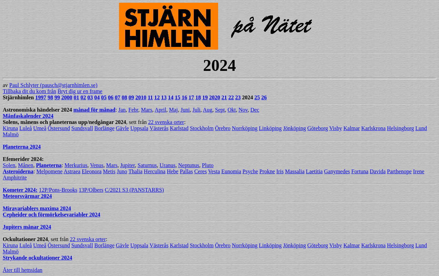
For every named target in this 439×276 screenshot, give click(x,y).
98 (50, 97)
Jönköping (294, 128)
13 (164, 97)
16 (184, 97)
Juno (122, 171)
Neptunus (188, 165)
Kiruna (10, 128)
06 (111, 97)
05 (104, 97)
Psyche (250, 171)
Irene (418, 171)
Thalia (135, 171)
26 (264, 97)
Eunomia (231, 171)
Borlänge (104, 128)
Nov (243, 110)
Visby (335, 128)
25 (257, 97)
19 (205, 97)
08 (124, 97)
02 (83, 97)
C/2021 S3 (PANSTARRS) (134, 190)
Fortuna (359, 171)
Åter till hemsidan (23, 270)
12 (157, 97)
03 (90, 97)
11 (150, 97)
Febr (133, 110)
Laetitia (314, 171)
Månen (25, 165)
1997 (40, 97)
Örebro (222, 128)
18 (198, 97)
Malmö (11, 134)
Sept (220, 110)
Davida (377, 171)
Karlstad (179, 128)
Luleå (25, 128)
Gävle (122, 128)
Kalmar (351, 128)
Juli (196, 110)
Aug (207, 110)
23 (238, 97)
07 (117, 97)
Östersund (59, 128)
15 (177, 97)
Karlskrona (373, 128)
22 (231, 97)
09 (131, 97)
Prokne (267, 171)
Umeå (39, 128)
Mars (146, 110)
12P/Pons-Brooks (58, 190)
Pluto (208, 165)
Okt (231, 110)
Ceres (200, 171)
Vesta (214, 171)
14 (171, 97)
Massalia (295, 171)
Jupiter (127, 165)
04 (97, 97)
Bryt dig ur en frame (80, 91)
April (160, 110)
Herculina (154, 171)
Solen (9, 165)
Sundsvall (82, 128)
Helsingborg (400, 128)
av (219, 45)
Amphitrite (15, 177)
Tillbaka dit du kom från (29, 91)
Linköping (270, 128)
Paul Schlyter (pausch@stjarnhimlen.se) (53, 85)
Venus (96, 165)
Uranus (167, 165)
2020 (214, 97)
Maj (173, 110)
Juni (185, 110)
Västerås (159, 128)
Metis (109, 171)
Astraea (71, 171)
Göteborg (317, 128)
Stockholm (201, 128)
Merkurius (75, 165)
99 (57, 97)
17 (191, 97)
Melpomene (49, 171)
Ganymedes (337, 171)
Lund (421, 128)
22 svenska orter (166, 122)
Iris (280, 171)
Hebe (172, 171)
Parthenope (399, 171)
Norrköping (245, 128)
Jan (122, 110)
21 (224, 97)
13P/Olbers (91, 190)
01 (76, 97)
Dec (254, 110)
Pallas (186, 171)
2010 (140, 97)
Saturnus (147, 165)
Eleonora (92, 171)
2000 (66, 97)
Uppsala (139, 128)
